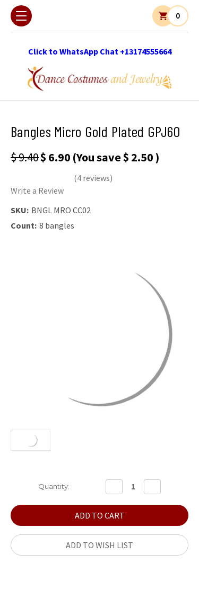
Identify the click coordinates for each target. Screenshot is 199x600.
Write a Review (37, 190)
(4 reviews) (93, 177)
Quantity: (54, 486)
